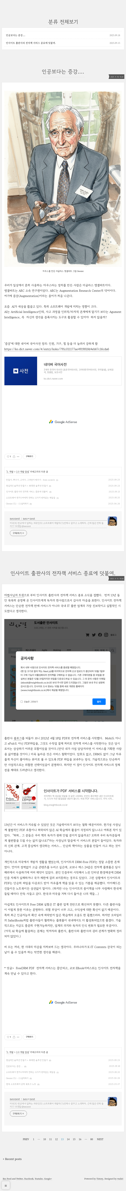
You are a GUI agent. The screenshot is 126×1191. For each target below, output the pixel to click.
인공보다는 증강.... (15, 35)
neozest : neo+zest (22, 522)
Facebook (28, 1186)
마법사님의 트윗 (14, 599)
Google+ (48, 1186)
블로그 (18, 742)
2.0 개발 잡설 (22, 475)
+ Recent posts (12, 1167)
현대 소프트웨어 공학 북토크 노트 (21, 1092)
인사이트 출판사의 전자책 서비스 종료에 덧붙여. (31, 42)
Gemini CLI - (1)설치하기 (17, 507)
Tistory (99, 1186)
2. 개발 (10, 475)
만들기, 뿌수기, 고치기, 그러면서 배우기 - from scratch (30, 483)
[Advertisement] (63, 426)
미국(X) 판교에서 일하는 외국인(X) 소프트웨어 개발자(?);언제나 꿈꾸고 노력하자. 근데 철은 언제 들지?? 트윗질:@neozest (57, 528)
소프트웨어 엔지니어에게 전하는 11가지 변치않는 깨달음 (30, 501)
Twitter (19, 1186)
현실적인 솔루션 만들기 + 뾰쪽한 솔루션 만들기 (27, 489)
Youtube (39, 1186)
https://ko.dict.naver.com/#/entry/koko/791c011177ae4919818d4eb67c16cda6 (56, 349)
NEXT (100, 1147)
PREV (26, 1147)
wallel (120, 1186)
